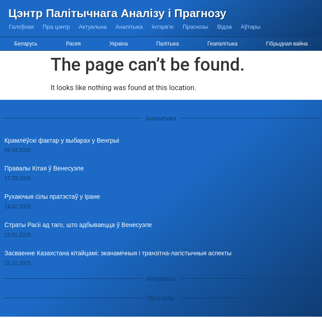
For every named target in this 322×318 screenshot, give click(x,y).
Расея (73, 44)
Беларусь (25, 44)
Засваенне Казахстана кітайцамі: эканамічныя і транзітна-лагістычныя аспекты (117, 253)
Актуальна (92, 26)
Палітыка (167, 44)
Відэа (224, 26)
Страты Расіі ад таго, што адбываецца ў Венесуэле (78, 224)
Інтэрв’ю (163, 26)
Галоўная (21, 26)
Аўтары (251, 26)
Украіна (118, 44)
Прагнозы (195, 26)
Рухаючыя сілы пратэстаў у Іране (52, 196)
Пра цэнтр (56, 26)
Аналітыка (129, 26)
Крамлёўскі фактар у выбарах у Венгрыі (61, 140)
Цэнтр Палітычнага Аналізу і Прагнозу (117, 13)
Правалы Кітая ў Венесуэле (44, 168)
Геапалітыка (223, 44)
